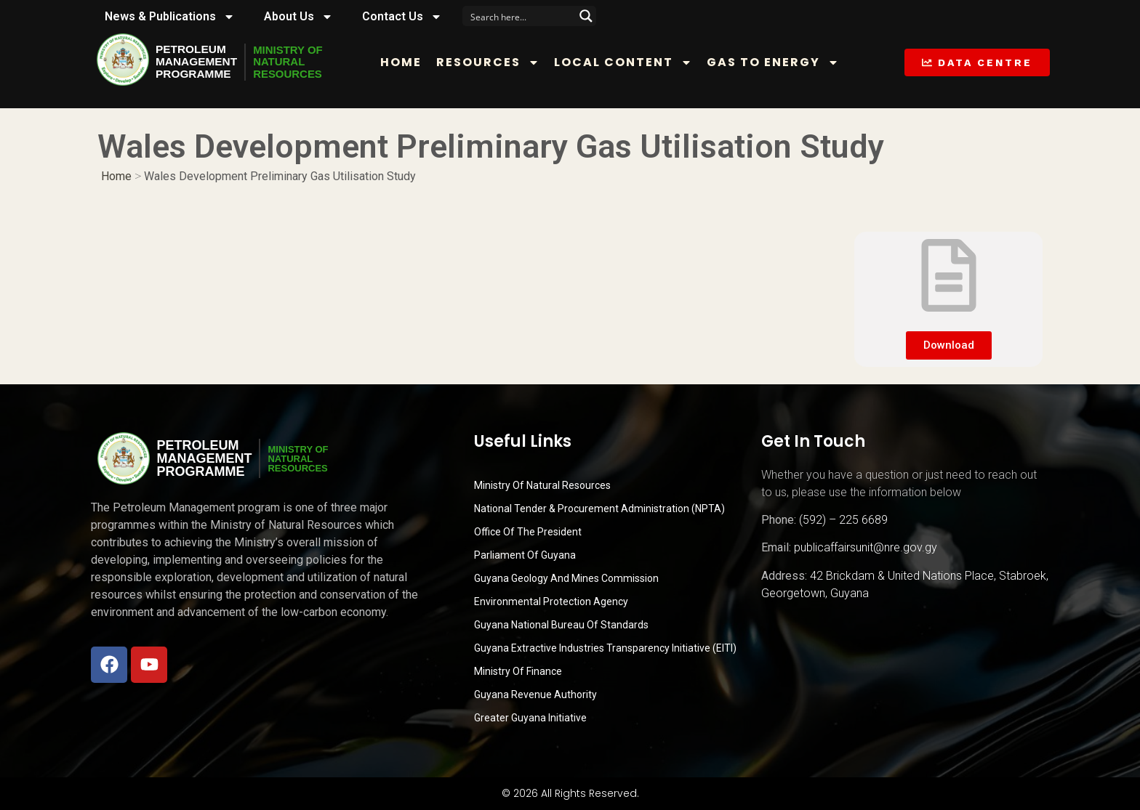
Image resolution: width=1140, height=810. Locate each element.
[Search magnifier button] (586, 16)
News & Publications (170, 17)
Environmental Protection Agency (551, 601)
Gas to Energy (777, 62)
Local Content (627, 62)
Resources (492, 62)
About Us (298, 17)
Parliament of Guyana (525, 555)
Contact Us (402, 17)
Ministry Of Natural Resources (542, 485)
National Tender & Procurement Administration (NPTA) (599, 508)
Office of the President (528, 532)
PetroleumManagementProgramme (198, 62)
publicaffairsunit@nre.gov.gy (865, 547)
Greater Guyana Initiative (530, 718)
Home (405, 62)
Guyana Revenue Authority (535, 694)
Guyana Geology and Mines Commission (566, 578)
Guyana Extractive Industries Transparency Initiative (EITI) (605, 648)
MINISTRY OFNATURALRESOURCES (293, 62)
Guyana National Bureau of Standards (561, 625)
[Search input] (519, 16)
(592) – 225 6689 (843, 520)
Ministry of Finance (518, 671)
